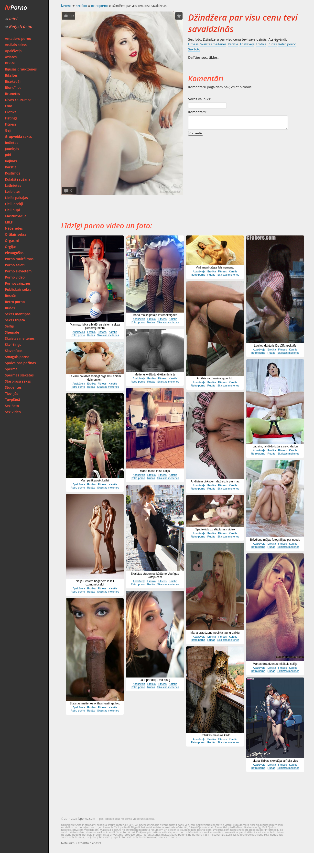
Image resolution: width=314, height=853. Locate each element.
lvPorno (66, 6)
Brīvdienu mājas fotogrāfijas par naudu (275, 539)
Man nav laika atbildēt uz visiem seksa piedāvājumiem (95, 326)
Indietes (11, 142)
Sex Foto (12, 405)
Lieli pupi (12, 210)
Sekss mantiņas (18, 314)
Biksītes (11, 75)
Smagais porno (17, 356)
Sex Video (13, 411)
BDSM (10, 63)
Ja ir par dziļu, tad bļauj (155, 680)
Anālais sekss (16, 44)
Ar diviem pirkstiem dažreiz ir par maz (215, 481)
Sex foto (81, 6)
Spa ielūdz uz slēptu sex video (215, 529)
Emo (8, 106)
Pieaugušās (14, 252)
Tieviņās (11, 393)
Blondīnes (13, 87)
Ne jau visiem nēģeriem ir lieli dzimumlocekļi (95, 582)
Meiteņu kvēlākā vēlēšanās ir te (154, 374)
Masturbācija (15, 216)
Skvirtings (13, 344)
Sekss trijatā (15, 320)
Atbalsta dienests (89, 843)
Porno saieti (15, 265)
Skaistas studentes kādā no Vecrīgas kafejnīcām (155, 575)
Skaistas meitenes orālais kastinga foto (94, 703)
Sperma (11, 369)
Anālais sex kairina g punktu (215, 378)
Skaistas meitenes (19, 338)
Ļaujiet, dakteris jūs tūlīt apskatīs (275, 345)
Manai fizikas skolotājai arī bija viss (275, 760)
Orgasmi (12, 240)
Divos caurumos (18, 99)
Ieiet (11, 19)
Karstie (10, 167)
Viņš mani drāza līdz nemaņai (215, 267)
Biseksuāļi (13, 81)
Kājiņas (11, 161)
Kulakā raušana (18, 179)
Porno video (15, 277)
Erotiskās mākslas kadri (215, 735)
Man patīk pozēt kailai (95, 480)
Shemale (12, 332)
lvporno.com (86, 819)
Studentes (13, 387)
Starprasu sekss (18, 381)
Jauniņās (12, 148)
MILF (9, 222)
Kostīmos (12, 173)
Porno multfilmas (19, 259)
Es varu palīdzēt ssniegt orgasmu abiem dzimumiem (95, 377)
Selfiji (9, 326)
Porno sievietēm (18, 271)
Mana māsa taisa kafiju (155, 471)
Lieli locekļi (14, 203)
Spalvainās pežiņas (20, 363)
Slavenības (13, 350)
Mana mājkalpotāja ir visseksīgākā (155, 315)
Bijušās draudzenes (21, 69)
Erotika (11, 112)
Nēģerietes (14, 228)
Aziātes (11, 57)
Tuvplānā (12, 399)
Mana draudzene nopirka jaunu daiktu (215, 632)
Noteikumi (68, 843)
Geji (8, 130)
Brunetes (12, 93)
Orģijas (11, 246)
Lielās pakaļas (16, 197)
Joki (8, 154)
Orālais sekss (15, 234)
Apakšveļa (13, 50)
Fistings (11, 118)
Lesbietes (13, 191)
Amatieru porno (18, 38)
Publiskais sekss (18, 289)
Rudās (10, 307)
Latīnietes (13, 185)
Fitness (11, 124)
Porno (16, 7)
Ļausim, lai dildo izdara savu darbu (275, 446)
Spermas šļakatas (19, 375)
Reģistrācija (18, 26)
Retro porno (15, 301)
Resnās (11, 295)
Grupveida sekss (18, 136)
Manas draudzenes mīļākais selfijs (275, 664)
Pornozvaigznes (18, 283)
